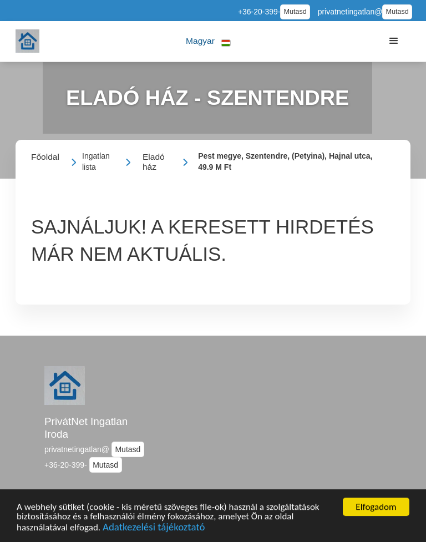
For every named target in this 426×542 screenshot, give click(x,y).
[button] (208, 41)
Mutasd (294, 12)
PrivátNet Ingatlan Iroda (86, 428)
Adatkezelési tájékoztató (154, 528)
